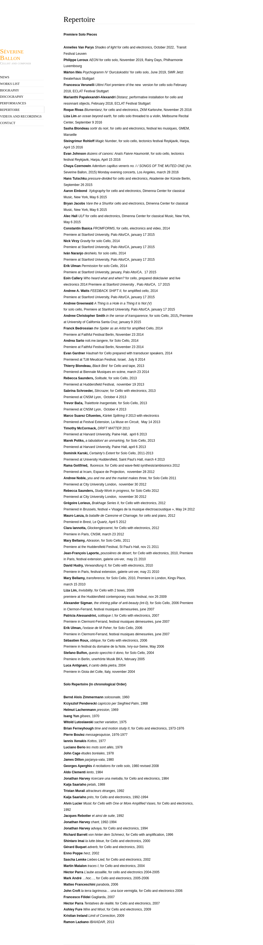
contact (7, 123)
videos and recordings (21, 116)
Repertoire (10, 110)
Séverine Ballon (12, 54)
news (4, 77)
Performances (13, 103)
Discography (11, 97)
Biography (9, 90)
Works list (10, 84)
